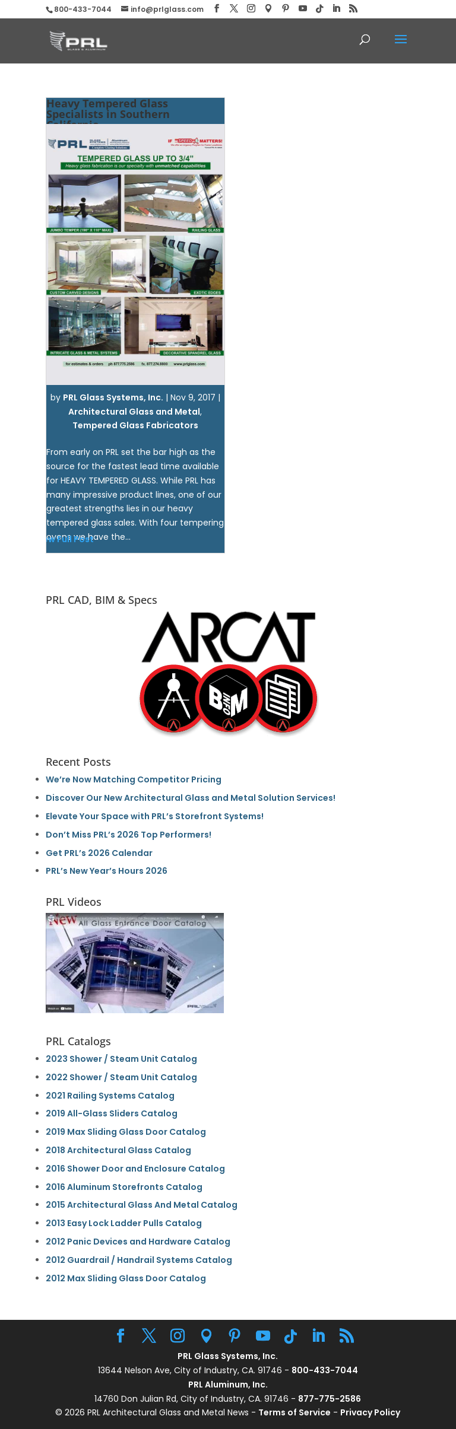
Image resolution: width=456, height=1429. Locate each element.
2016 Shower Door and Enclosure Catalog (135, 1169)
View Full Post (64, 539)
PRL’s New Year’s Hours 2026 (106, 871)
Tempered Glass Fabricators (135, 425)
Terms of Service (294, 1412)
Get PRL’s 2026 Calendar (99, 853)
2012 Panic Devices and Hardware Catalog (138, 1241)
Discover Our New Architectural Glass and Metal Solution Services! (190, 798)
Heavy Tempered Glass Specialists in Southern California (108, 114)
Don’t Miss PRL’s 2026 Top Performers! (128, 835)
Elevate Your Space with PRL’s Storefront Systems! (155, 816)
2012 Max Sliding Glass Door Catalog (126, 1278)
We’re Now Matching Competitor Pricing (133, 779)
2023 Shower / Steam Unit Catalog (121, 1059)
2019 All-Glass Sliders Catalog (112, 1113)
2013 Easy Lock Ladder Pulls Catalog (124, 1223)
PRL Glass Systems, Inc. (113, 397)
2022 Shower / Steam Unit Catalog (121, 1077)
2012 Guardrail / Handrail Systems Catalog (139, 1260)
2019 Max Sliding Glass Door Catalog (126, 1132)
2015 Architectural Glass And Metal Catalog (142, 1205)
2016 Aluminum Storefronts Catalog (124, 1187)
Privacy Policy (370, 1412)
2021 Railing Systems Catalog (110, 1096)
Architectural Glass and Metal (134, 412)
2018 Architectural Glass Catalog (118, 1150)
